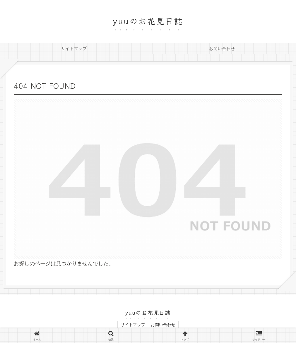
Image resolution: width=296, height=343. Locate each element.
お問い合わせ (163, 324)
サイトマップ (132, 324)
